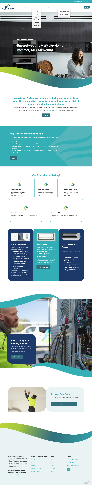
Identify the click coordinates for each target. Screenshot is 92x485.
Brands (34, 7)
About (29, 7)
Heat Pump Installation (36, 468)
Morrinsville (20, 475)
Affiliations (66, 7)
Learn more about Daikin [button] (43, 267)
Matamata (26, 475)
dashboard (17, 481)
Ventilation (54, 7)
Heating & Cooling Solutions (39, 456)
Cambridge (15, 475)
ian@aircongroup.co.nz (77, 1)
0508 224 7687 (75, 459)
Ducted (48, 7)
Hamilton (10, 475)
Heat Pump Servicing (35, 471)
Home (25, 7)
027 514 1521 (72, 462)
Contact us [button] (46, 115)
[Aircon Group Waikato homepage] (11, 7)
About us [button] (13, 158)
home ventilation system (50, 110)
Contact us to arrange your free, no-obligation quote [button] (64, 404)
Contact (86, 7)
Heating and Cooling (41, 7)
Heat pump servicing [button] (17, 356)
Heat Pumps (33, 459)
